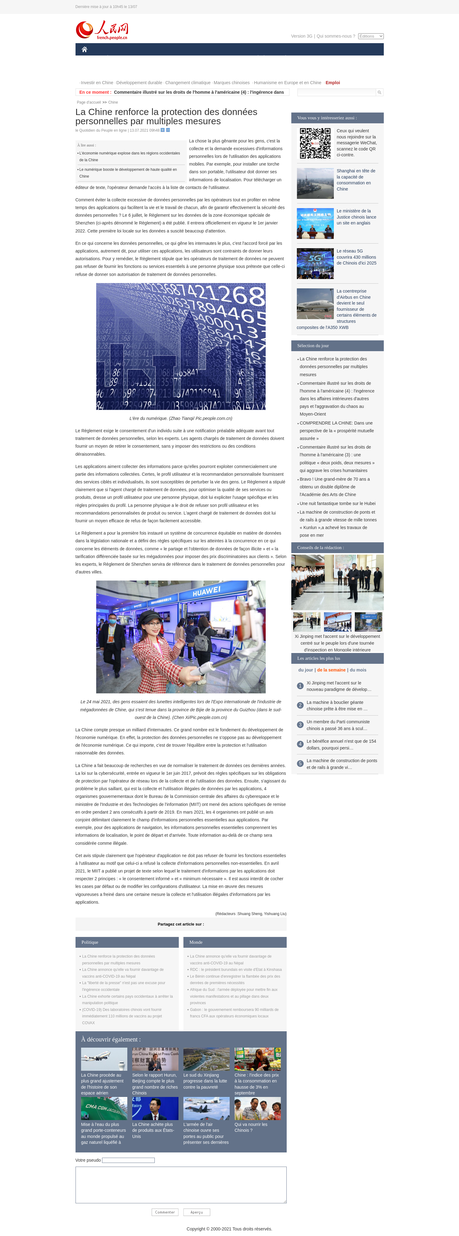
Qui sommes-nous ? (336, 36)
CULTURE (228, 58)
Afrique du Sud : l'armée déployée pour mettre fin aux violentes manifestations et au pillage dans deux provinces (234, 996)
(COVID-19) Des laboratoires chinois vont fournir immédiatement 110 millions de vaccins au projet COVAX (122, 1016)
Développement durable (139, 82)
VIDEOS (119, 70)
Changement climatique (188, 82)
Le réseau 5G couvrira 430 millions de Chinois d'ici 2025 (357, 256)
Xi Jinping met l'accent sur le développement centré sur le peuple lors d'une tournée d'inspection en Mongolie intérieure (337, 643)
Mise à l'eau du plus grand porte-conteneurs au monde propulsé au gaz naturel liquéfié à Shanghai (103, 1136)
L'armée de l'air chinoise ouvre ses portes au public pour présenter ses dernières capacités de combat (206, 1136)
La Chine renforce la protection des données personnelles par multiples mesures (334, 366)
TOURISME (333, 58)
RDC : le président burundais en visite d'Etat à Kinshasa (236, 969)
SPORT (307, 58)
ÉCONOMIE (119, 58)
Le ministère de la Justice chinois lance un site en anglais (356, 216)
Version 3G (301, 36)
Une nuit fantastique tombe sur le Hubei (338, 503)
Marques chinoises (232, 82)
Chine (113, 102)
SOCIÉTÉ (255, 58)
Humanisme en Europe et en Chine (288, 82)
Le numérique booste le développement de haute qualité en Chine (128, 173)
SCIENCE (200, 58)
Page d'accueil (89, 102)
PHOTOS (94, 70)
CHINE (92, 58)
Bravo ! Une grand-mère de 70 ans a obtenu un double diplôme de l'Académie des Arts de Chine (335, 487)
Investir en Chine (97, 82)
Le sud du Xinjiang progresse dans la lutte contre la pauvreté (205, 1081)
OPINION (362, 58)
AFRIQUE (173, 58)
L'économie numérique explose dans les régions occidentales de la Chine (130, 156)
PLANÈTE (282, 58)
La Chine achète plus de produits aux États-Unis (153, 1130)
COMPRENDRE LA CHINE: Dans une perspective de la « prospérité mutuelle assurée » (337, 431)
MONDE (147, 58)
